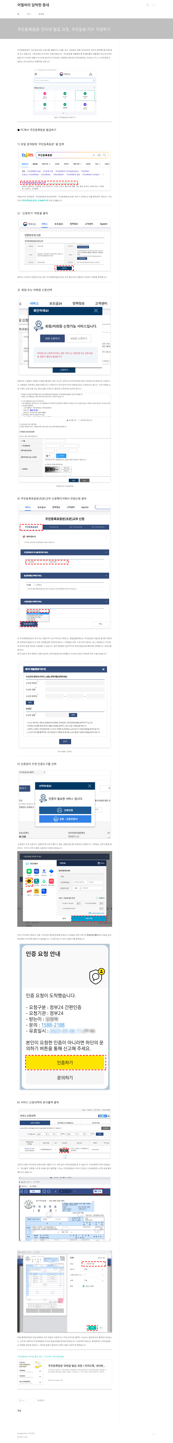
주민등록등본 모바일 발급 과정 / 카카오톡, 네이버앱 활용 (40, 1357)
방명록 (41, 14)
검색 (148, 5)
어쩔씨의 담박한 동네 (33, 5)
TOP (154, 1434)
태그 (29, 14)
